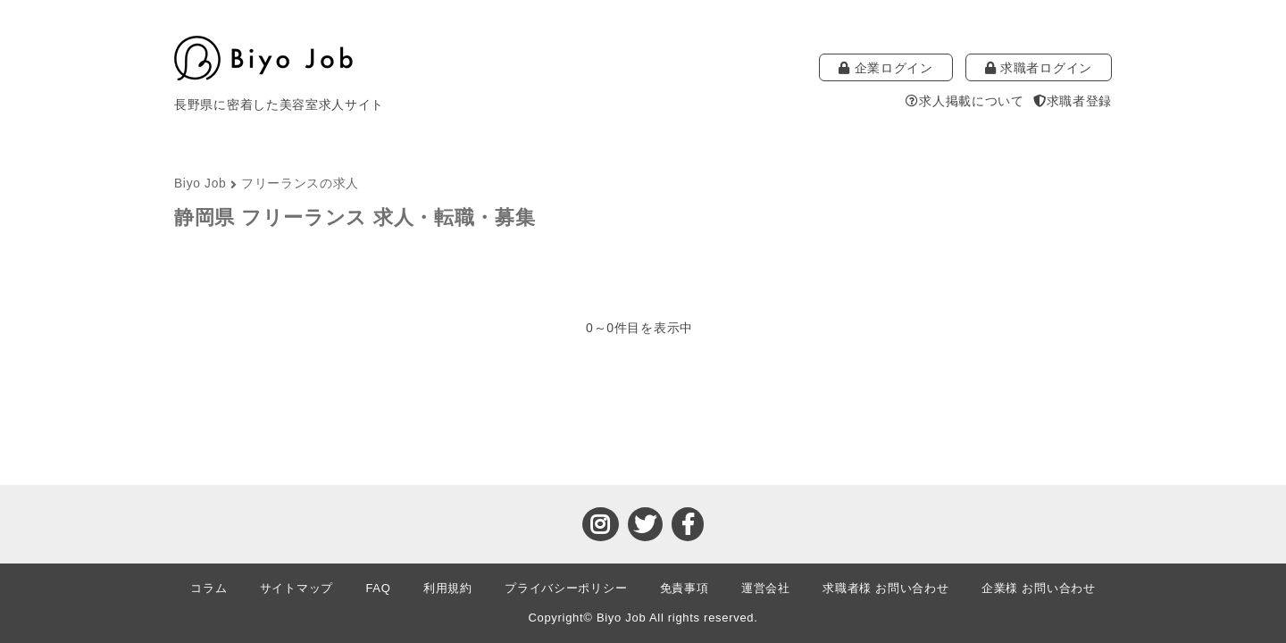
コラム (208, 588)
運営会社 (765, 588)
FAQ (377, 588)
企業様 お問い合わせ (1038, 588)
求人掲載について (964, 101)
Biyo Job (200, 183)
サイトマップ (296, 588)
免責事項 (684, 588)
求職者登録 (1072, 101)
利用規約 (447, 588)
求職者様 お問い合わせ (885, 588)
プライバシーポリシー (566, 588)
